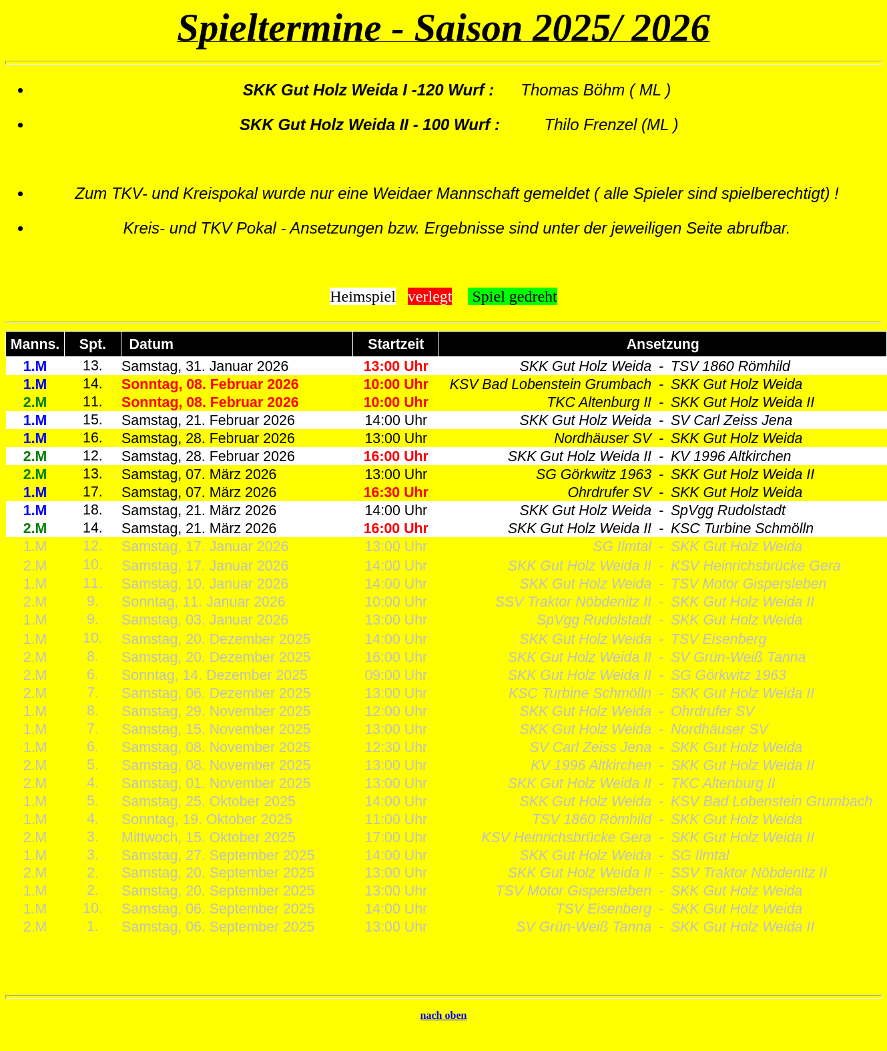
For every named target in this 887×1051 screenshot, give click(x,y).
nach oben (443, 1015)
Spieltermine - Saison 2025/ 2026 (443, 27)
